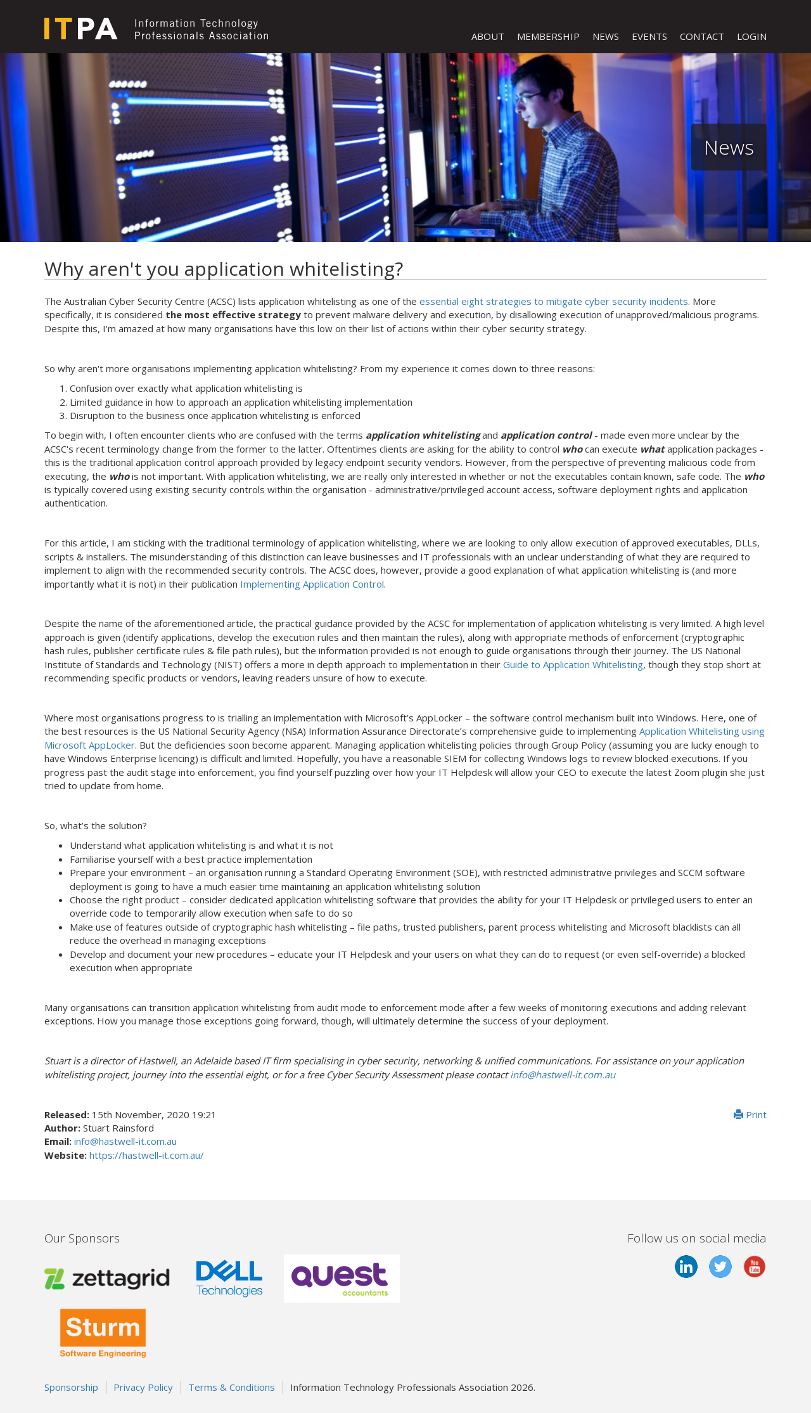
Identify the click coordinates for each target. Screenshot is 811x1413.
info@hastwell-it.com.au (562, 1074)
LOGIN (752, 36)
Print (750, 1114)
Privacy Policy (143, 1387)
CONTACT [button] (702, 36)
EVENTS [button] (649, 36)
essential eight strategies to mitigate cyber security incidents (553, 301)
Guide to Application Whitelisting (573, 664)
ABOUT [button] (487, 36)
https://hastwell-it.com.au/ (146, 1155)
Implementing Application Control (312, 583)
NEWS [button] (605, 36)
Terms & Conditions (231, 1387)
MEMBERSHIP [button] (548, 36)
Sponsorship (71, 1387)
